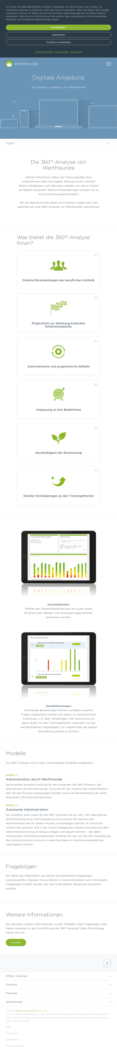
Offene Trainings (58, 975)
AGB (8, 1027)
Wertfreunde (58, 1001)
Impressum (76, 51)
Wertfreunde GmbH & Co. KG (31, 1010)
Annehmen (58, 27)
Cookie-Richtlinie (44, 51)
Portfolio (58, 984)
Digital (58, 143)
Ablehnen (58, 34)
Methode (58, 993)
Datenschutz (62, 51)
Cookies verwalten (58, 42)
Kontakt (16, 942)
